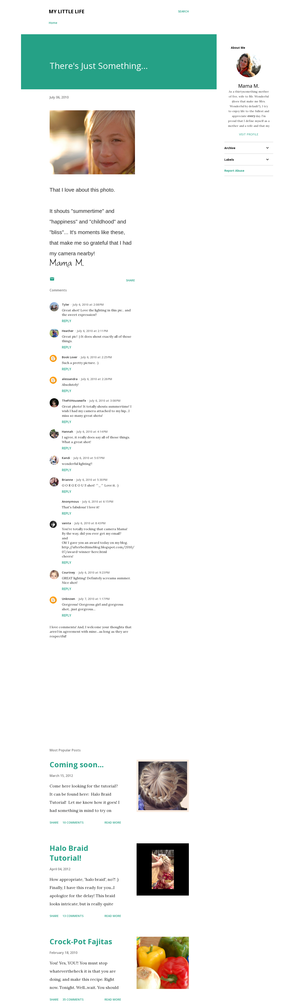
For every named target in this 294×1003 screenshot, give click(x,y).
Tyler (65, 304)
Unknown (68, 599)
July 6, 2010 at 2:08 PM (88, 304)
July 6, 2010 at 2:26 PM (96, 379)
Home (53, 23)
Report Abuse (234, 171)
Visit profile (248, 134)
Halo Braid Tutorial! (69, 853)
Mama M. (248, 85)
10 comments (73, 822)
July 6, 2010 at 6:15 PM (97, 501)
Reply (66, 321)
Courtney (68, 572)
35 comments (73, 999)
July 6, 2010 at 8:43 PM (90, 523)
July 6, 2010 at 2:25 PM (96, 357)
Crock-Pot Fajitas (81, 942)
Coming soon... (77, 765)
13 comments (73, 916)
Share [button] (130, 280)
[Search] (183, 11)
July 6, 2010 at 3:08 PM (104, 401)
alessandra (70, 379)
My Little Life (66, 11)
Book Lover (69, 357)
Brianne (67, 480)
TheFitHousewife (74, 401)
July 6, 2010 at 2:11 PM (92, 331)
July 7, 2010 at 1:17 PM (94, 599)
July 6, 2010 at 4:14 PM (92, 431)
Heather (68, 331)
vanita (66, 523)
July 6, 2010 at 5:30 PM (91, 480)
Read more (113, 822)
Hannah (67, 431)
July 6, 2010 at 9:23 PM (94, 572)
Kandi (66, 458)
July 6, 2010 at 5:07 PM (89, 458)
